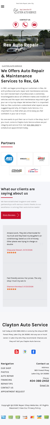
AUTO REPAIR (7, 376)
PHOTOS (5, 372)
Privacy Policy (34, 408)
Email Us (44, 385)
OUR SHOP (6, 368)
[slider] (11, 252)
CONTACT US (7, 387)
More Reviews (11, 215)
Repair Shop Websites (29, 405)
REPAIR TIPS (7, 383)
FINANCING (6, 380)
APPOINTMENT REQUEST (13, 391)
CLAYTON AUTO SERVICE (15, 40)
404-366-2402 (33, 125)
